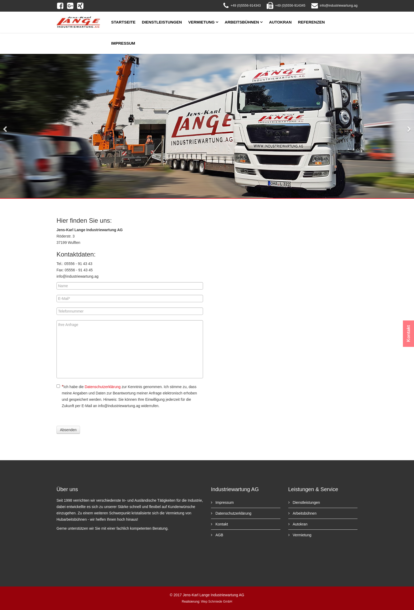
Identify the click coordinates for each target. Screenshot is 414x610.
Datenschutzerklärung (103, 387)
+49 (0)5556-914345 (290, 5)
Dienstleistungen (162, 22)
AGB (218, 535)
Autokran (280, 22)
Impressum (123, 43)
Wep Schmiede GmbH (216, 601)
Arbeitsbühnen (242, 22)
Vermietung (201, 22)
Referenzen (311, 22)
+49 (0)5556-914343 (245, 5)
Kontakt (221, 524)
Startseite (123, 22)
